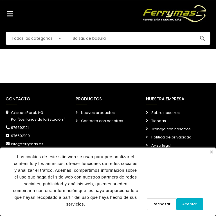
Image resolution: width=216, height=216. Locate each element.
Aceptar (189, 204)
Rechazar (161, 204)
